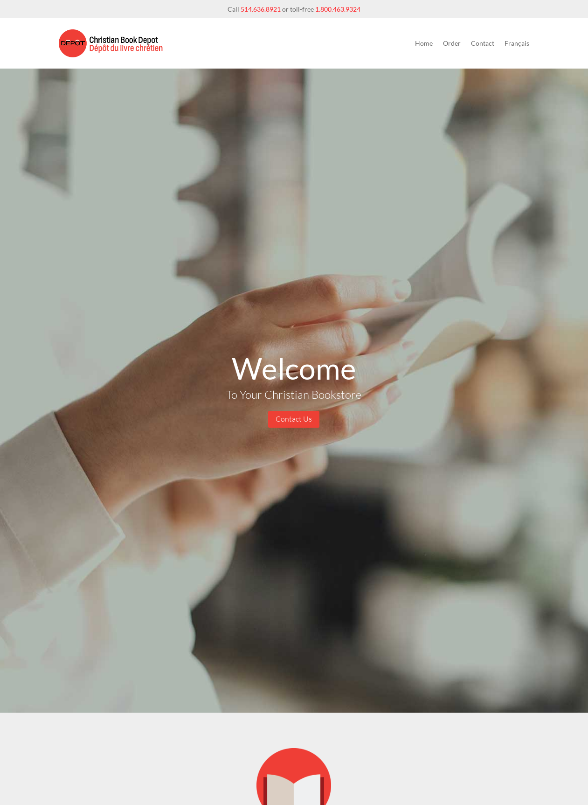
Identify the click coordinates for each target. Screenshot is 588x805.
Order (452, 43)
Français (517, 43)
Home (424, 43)
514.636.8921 (261, 9)
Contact (482, 43)
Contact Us (294, 418)
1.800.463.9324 (337, 9)
